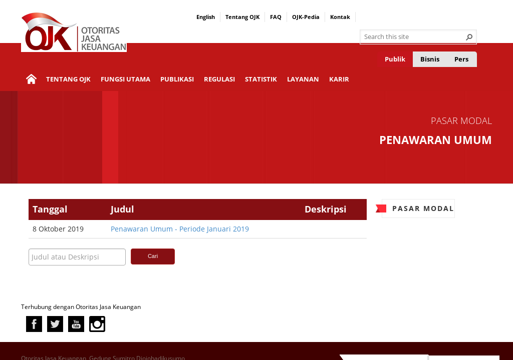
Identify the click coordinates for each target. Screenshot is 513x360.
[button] (469, 37)
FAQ (276, 16)
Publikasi (177, 79)
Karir (339, 79)
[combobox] (414, 37)
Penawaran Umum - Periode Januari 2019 (180, 229)
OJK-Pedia (306, 16)
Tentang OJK (242, 16)
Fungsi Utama (125, 79)
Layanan (303, 79)
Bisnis (429, 59)
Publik (395, 59)
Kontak (340, 16)
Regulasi (219, 79)
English (205, 16)
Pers (461, 59)
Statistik (261, 79)
